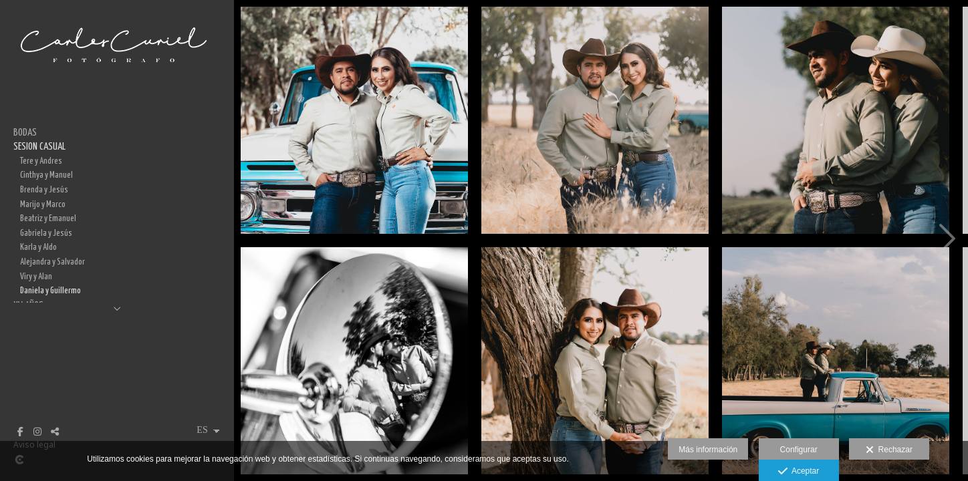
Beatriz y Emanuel (48, 218)
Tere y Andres (41, 161)
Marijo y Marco (43, 204)
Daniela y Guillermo (50, 290)
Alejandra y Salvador (52, 262)
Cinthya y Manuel (46, 175)
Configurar (799, 449)
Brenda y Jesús (44, 189)
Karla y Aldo (38, 247)
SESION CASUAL (39, 147)
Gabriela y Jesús (46, 233)
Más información (708, 449)
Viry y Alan (36, 276)
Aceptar (798, 471)
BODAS (25, 133)
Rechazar (889, 450)
